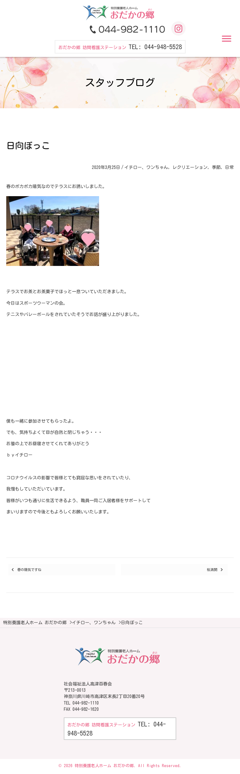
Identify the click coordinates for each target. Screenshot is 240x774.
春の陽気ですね (29, 569)
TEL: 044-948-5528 (155, 46)
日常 (229, 167)
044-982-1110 (85, 703)
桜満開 (212, 569)
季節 (216, 167)
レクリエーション (190, 167)
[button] (226, 39)
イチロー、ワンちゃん (146, 167)
